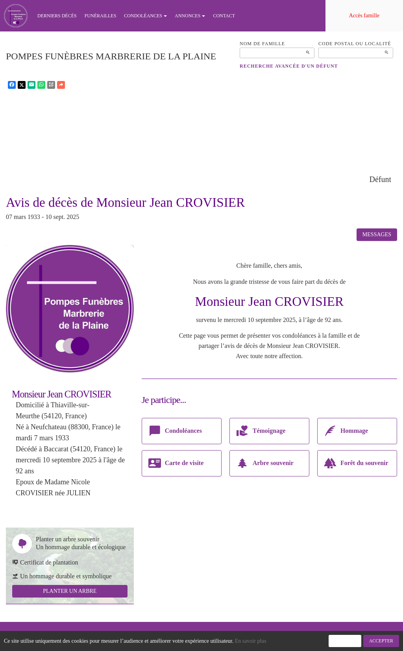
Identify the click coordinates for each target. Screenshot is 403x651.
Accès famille (364, 15)
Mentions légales (276, 637)
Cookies (232, 637)
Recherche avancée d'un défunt (289, 66)
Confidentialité (191, 637)
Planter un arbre (69, 591)
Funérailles (100, 15)
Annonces (190, 15)
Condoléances (145, 15)
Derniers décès (57, 15)
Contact (224, 15)
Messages (376, 234)
